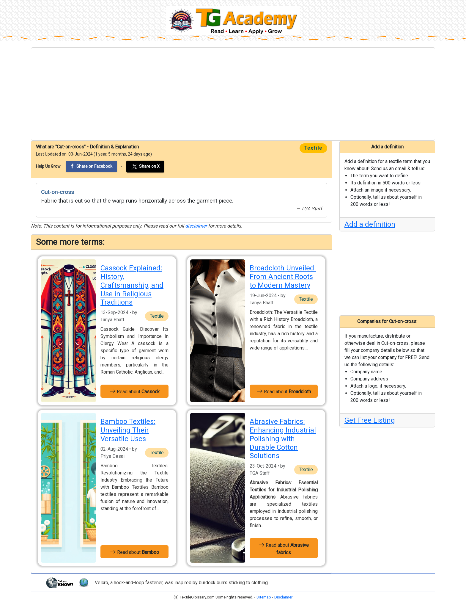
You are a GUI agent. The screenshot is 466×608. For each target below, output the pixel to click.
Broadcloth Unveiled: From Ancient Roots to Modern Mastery (283, 276)
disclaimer (196, 226)
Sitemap (263, 597)
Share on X (145, 166)
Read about (135, 391)
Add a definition (369, 224)
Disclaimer (283, 597)
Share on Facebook (91, 166)
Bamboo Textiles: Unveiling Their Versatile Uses (127, 430)
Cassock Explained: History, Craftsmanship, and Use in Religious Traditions (131, 285)
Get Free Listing (369, 420)
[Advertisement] (233, 94)
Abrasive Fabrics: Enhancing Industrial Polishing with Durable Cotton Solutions (283, 438)
